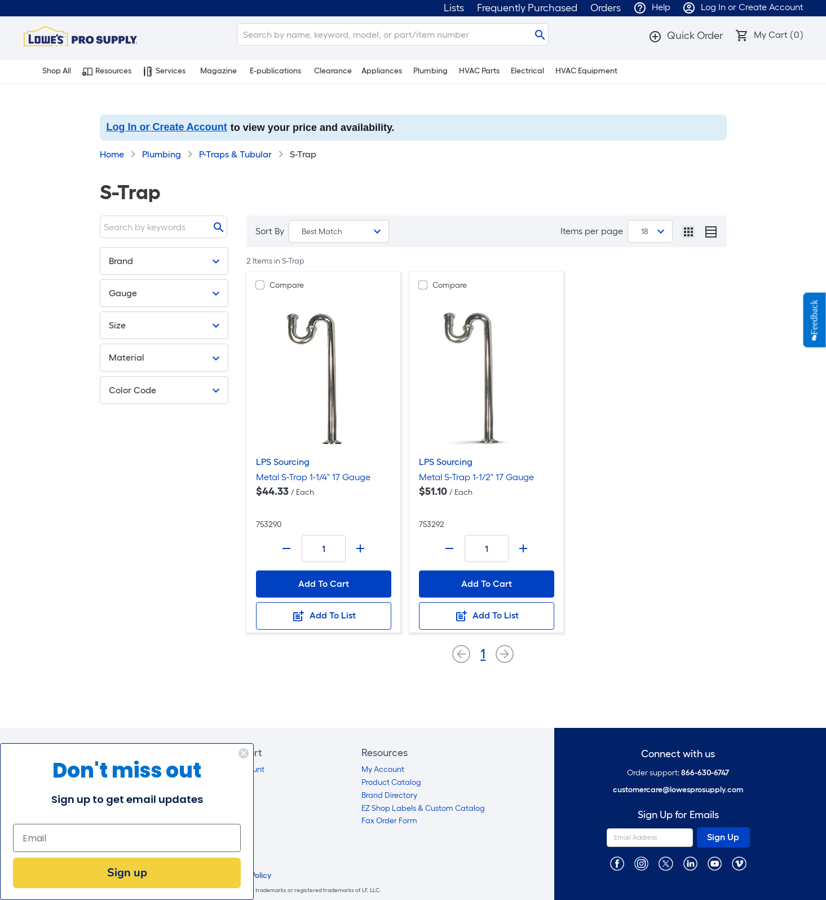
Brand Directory (389, 795)
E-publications (275, 71)
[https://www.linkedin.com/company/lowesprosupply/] (690, 863)
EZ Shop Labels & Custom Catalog (423, 808)
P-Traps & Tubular (235, 154)
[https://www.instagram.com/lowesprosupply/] (641, 863)
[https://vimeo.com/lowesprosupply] (739, 863)
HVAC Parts (479, 71)
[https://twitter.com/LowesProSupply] (665, 863)
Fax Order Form (389, 821)
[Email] (127, 838)
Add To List (323, 616)
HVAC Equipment (586, 71)
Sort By (269, 231)
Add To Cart (323, 583)
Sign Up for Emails (678, 815)
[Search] (393, 34)
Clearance (333, 71)
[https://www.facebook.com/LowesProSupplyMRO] (617, 863)
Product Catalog (391, 782)
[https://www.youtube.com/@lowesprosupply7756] (714, 863)
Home (112, 154)
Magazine (218, 71)
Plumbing (430, 71)
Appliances (381, 71)
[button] (685, 35)
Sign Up (723, 837)
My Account (382, 769)
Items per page (591, 231)
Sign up (127, 872)
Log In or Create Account (167, 127)
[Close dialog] (243, 753)
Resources (106, 71)
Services (164, 71)
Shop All (50, 71)
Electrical (527, 71)
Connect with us (678, 754)
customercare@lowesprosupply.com (678, 789)
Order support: (678, 773)
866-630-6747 (705, 773)
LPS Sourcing (283, 461)
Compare (287, 285)
